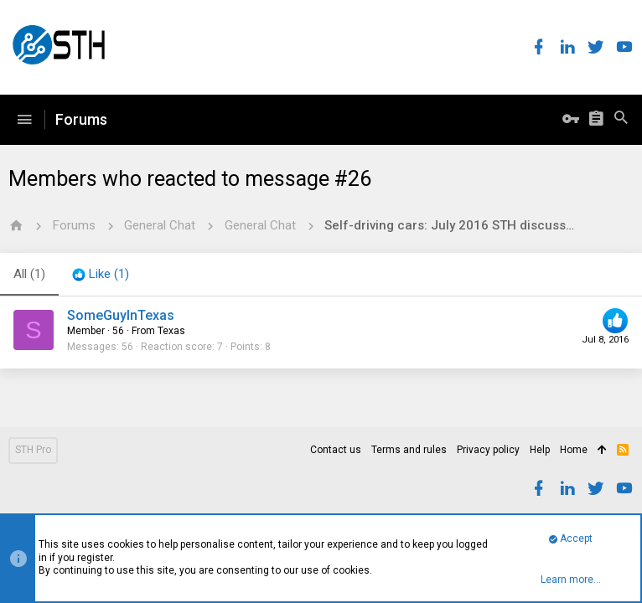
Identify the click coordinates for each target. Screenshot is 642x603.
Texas (171, 331)
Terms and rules (409, 450)
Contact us (335, 450)
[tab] (100, 274)
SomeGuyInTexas (120, 315)
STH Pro (33, 450)
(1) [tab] (29, 273)
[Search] (621, 120)
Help (540, 450)
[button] (24, 120)
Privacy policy (488, 450)
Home (574, 450)
